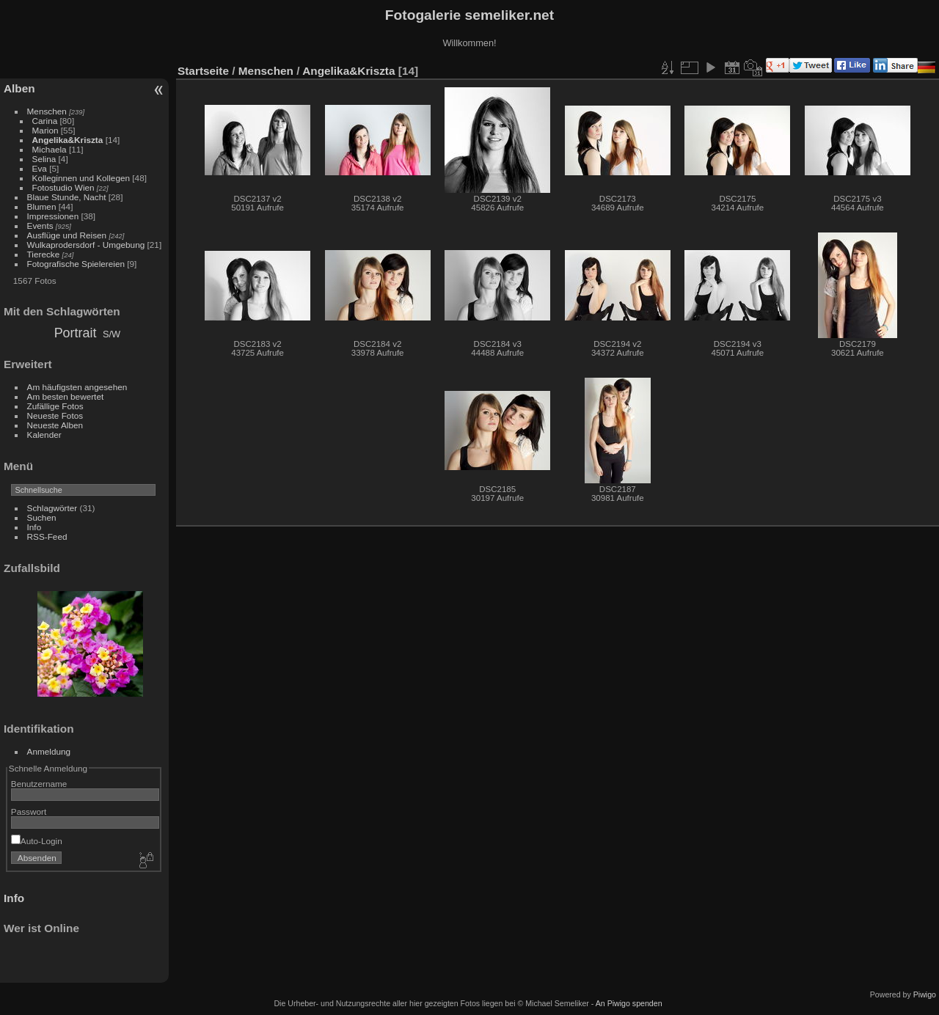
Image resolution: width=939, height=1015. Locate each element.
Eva (39, 168)
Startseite (203, 71)
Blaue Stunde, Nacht (66, 197)
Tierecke (43, 254)
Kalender (44, 434)
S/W (111, 334)
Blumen (41, 206)
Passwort (28, 811)
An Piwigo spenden (629, 1003)
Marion (45, 130)
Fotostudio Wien (63, 187)
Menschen (47, 111)
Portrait (75, 333)
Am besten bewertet (65, 396)
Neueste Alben (55, 425)
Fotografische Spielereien (76, 263)
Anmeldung (49, 751)
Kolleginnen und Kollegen (81, 178)
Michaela (49, 149)
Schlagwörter (52, 508)
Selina (44, 159)
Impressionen (53, 216)
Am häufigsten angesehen (77, 387)
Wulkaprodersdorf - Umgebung (86, 244)
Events (40, 225)
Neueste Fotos (55, 415)
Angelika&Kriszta (67, 139)
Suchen (41, 517)
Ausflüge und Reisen (67, 235)
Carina (45, 120)
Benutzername (39, 783)
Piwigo (924, 994)
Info (34, 527)
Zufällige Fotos (55, 406)
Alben (19, 88)
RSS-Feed (47, 536)
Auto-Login (36, 841)
